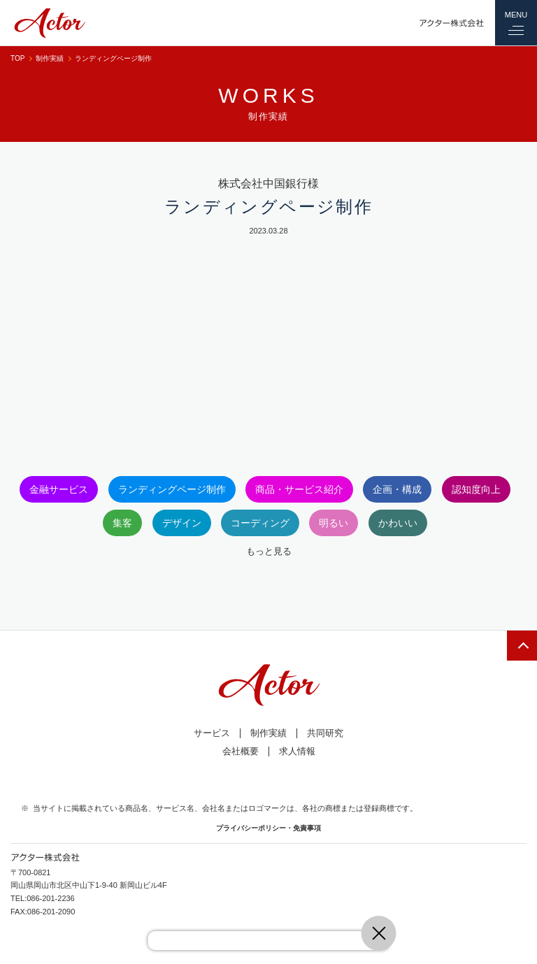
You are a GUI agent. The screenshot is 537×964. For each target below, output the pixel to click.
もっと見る (269, 551)
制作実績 (50, 58)
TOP (17, 58)
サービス (212, 733)
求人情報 (297, 751)
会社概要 (240, 751)
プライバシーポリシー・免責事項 (268, 828)
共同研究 (325, 733)
